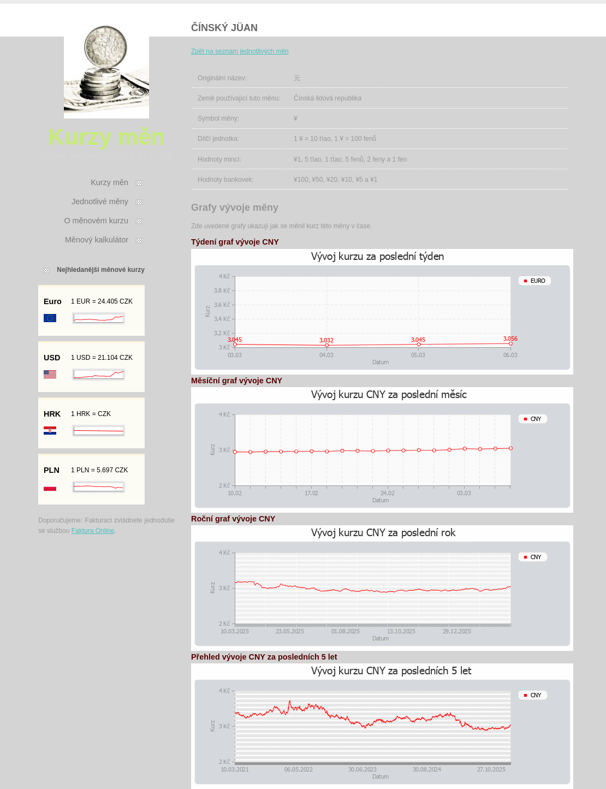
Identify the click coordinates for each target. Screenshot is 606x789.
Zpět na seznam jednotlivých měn (240, 51)
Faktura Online (93, 531)
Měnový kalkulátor (96, 239)
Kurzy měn (109, 182)
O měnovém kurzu (96, 220)
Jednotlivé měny (100, 201)
